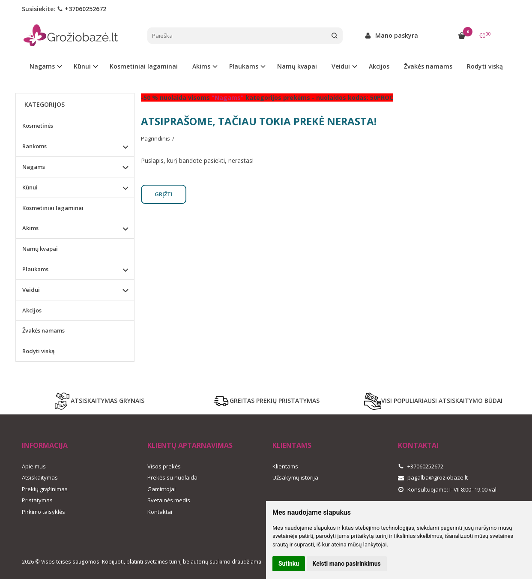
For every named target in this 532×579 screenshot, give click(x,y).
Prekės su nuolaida (172, 477)
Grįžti (164, 194)
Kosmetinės (37, 125)
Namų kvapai (297, 66)
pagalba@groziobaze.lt (433, 477)
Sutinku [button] (288, 563)
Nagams (33, 167)
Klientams (291, 445)
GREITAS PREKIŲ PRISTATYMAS (266, 401)
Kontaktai (159, 512)
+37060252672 (81, 9)
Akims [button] (201, 66)
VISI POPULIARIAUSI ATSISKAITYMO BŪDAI (433, 401)
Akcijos (379, 66)
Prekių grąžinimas (45, 489)
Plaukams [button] (243, 66)
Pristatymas (37, 500)
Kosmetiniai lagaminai (144, 66)
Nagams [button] (42, 66)
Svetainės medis (168, 500)
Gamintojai (161, 489)
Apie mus (34, 466)
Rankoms (34, 146)
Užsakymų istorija (295, 477)
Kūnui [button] (82, 66)
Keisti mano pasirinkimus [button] (347, 563)
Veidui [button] (341, 66)
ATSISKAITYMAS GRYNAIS (99, 401)
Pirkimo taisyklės (43, 512)
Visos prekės (164, 466)
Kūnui (30, 187)
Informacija (45, 445)
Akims (30, 228)
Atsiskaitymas (40, 477)
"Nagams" (228, 97)
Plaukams (35, 269)
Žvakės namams (428, 66)
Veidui (31, 290)
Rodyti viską (485, 66)
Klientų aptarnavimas (190, 445)
